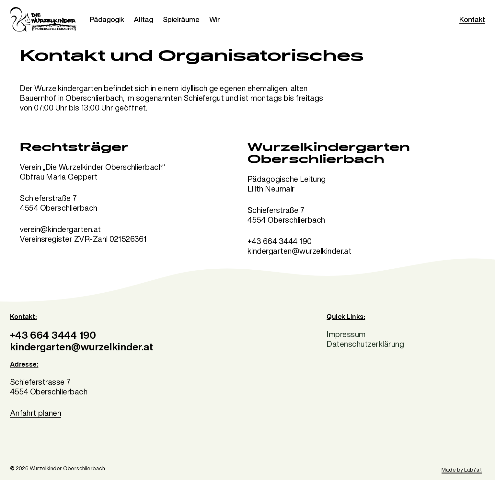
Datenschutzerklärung (365, 344)
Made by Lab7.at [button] (462, 469)
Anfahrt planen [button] (36, 413)
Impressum (346, 334)
